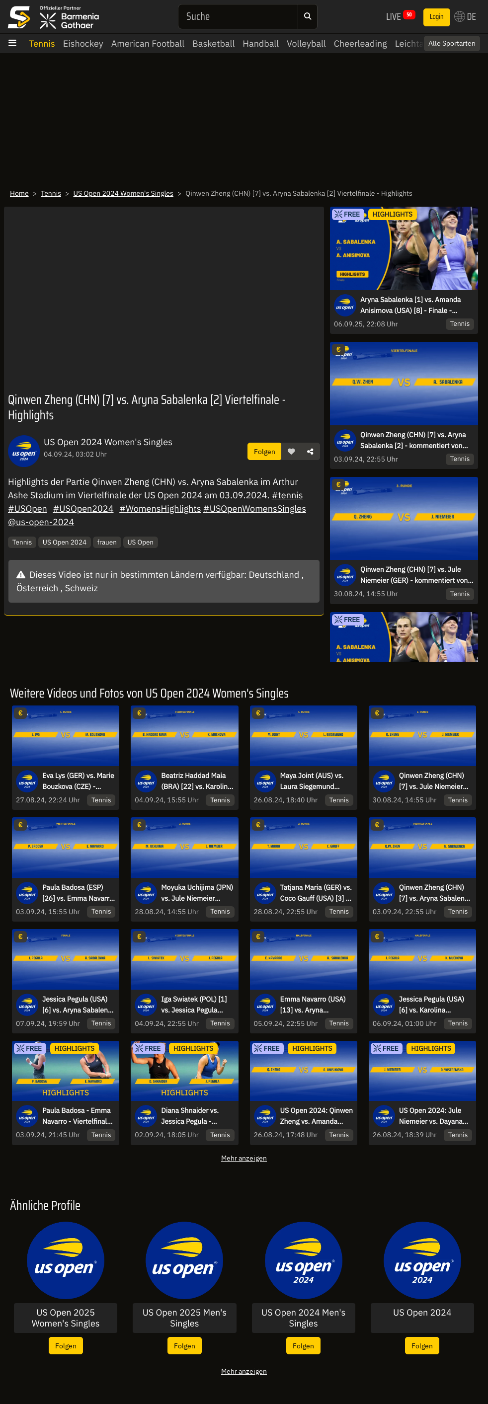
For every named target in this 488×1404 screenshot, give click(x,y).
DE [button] (465, 16)
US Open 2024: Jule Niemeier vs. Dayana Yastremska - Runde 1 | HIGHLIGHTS (435, 1116)
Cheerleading (360, 43)
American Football (147, 43)
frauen (107, 542)
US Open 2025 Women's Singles (66, 1317)
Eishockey (83, 43)
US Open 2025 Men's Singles (185, 1317)
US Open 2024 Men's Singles (303, 1317)
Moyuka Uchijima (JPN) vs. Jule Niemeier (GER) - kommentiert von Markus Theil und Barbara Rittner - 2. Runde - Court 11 (197, 893)
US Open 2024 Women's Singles (123, 193)
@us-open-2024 (41, 522)
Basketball (213, 43)
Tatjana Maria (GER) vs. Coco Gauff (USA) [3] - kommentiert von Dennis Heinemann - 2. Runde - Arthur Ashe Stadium (316, 893)
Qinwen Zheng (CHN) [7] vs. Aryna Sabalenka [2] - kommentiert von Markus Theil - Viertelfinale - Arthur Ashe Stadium (415, 440)
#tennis (287, 495)
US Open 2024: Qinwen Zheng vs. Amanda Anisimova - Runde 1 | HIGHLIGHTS (316, 1116)
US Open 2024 (64, 542)
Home (19, 193)
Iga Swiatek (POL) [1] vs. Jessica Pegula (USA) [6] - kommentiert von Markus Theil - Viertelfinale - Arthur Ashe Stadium (194, 1005)
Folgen (264, 451)
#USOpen (27, 508)
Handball (261, 43)
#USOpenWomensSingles (254, 508)
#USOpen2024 (83, 508)
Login (437, 16)
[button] (291, 452)
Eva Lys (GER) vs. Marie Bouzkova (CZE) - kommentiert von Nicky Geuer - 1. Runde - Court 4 (78, 781)
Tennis (42, 43)
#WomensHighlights (160, 508)
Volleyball (306, 43)
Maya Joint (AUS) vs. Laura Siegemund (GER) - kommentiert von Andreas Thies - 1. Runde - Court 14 (315, 781)
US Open (140, 542)
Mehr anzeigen (244, 1158)
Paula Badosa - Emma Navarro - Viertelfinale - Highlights (78, 1116)
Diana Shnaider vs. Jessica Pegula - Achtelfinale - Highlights (190, 1116)
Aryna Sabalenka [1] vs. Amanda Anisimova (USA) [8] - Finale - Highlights (410, 305)
